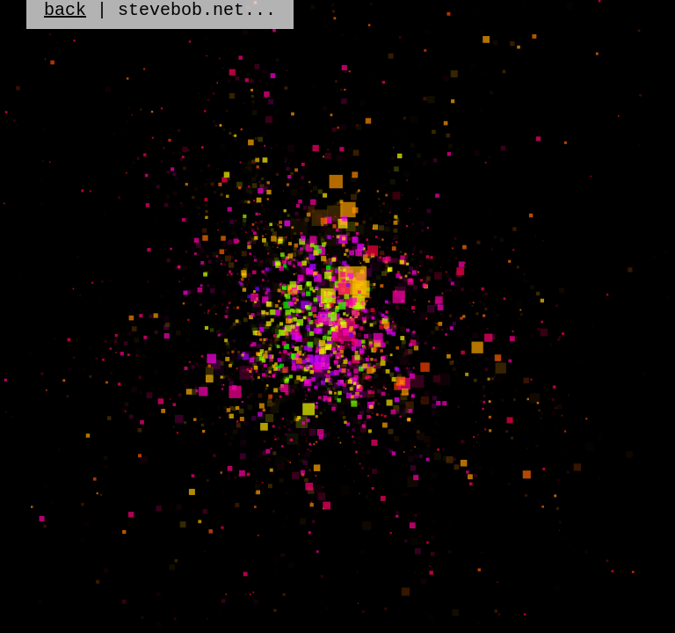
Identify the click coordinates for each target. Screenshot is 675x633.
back (65, 12)
